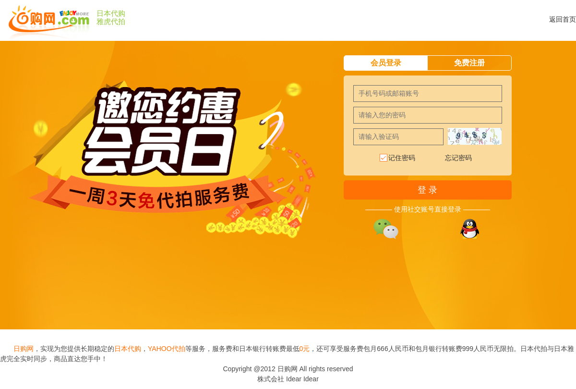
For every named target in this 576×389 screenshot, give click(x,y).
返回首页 (562, 19)
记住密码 (397, 158)
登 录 (427, 190)
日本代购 (110, 13)
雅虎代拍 (110, 21)
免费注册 (469, 63)
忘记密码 (458, 158)
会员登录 (386, 63)
